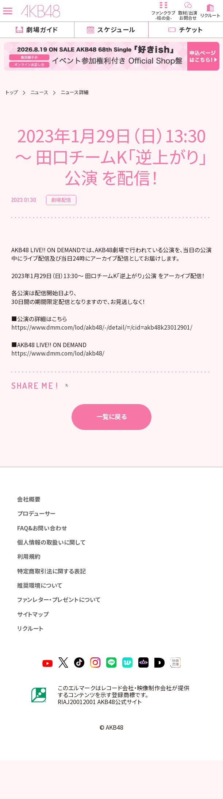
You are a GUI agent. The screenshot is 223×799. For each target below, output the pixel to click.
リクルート (32, 663)
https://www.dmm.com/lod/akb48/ (63, 374)
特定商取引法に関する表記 (54, 600)
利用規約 (30, 584)
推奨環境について (42, 616)
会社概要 (30, 522)
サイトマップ (34, 647)
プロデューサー (38, 537)
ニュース (39, 92)
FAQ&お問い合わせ (45, 553)
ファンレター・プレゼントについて (62, 632)
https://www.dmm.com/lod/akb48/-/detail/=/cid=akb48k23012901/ (111, 346)
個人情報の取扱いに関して (54, 569)
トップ (11, 92)
